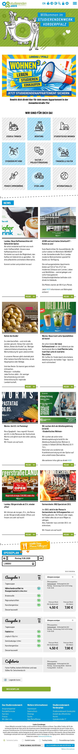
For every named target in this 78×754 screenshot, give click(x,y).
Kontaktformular (8, 711)
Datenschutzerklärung (44, 736)
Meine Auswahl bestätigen (30, 745)
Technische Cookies (12, 740)
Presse (4, 716)
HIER (48, 289)
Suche (29, 716)
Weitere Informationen (68, 749)
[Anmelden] (63, 3)
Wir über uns (7, 719)
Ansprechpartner (8, 708)
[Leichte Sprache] (48, 3)
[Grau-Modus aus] (51, 3)
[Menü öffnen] (75, 3)
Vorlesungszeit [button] (51, 584)
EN (44, 3)
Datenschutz (32, 711)
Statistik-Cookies (30, 740)
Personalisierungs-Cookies (67, 740)
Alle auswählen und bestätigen (59, 745)
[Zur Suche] (59, 3)
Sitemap (30, 714)
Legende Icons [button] (12, 679)
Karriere (5, 714)
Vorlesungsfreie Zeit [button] (63, 584)
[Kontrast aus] (55, 3)
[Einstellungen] (67, 3)
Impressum (31, 708)
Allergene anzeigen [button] (53, 577)
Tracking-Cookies (47, 740)
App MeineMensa (33, 719)
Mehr (28, 296)
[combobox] (19, 563)
